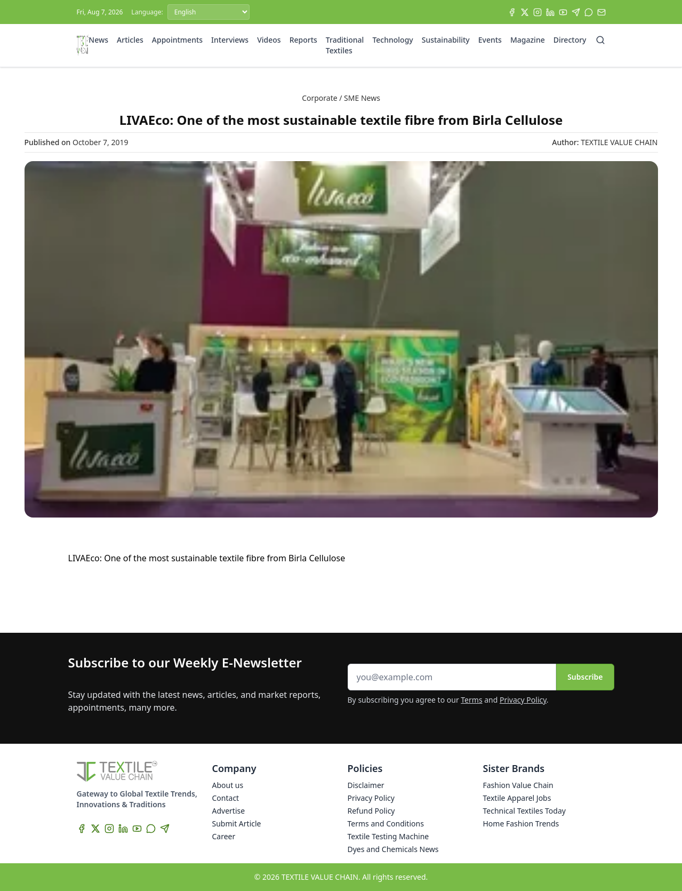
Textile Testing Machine (388, 836)
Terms (471, 700)
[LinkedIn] (550, 12)
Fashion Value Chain (518, 785)
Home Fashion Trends (521, 823)
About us (228, 785)
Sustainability (446, 40)
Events (490, 40)
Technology (392, 40)
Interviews (229, 40)
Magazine (527, 40)
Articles (130, 40)
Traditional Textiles (345, 45)
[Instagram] (537, 12)
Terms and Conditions (386, 823)
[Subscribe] (601, 12)
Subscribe (585, 677)
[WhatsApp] (588, 12)
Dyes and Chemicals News (393, 849)
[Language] (208, 12)
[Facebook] (512, 12)
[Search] (600, 40)
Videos (268, 40)
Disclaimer (366, 785)
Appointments (177, 40)
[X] (524, 12)
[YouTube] (563, 12)
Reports (303, 40)
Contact (225, 798)
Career (224, 836)
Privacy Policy (523, 700)
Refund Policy (371, 811)
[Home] (83, 45)
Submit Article (236, 823)
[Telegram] (576, 12)
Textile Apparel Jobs (517, 798)
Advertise (228, 811)
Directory (570, 40)
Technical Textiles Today (524, 811)
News (98, 40)
